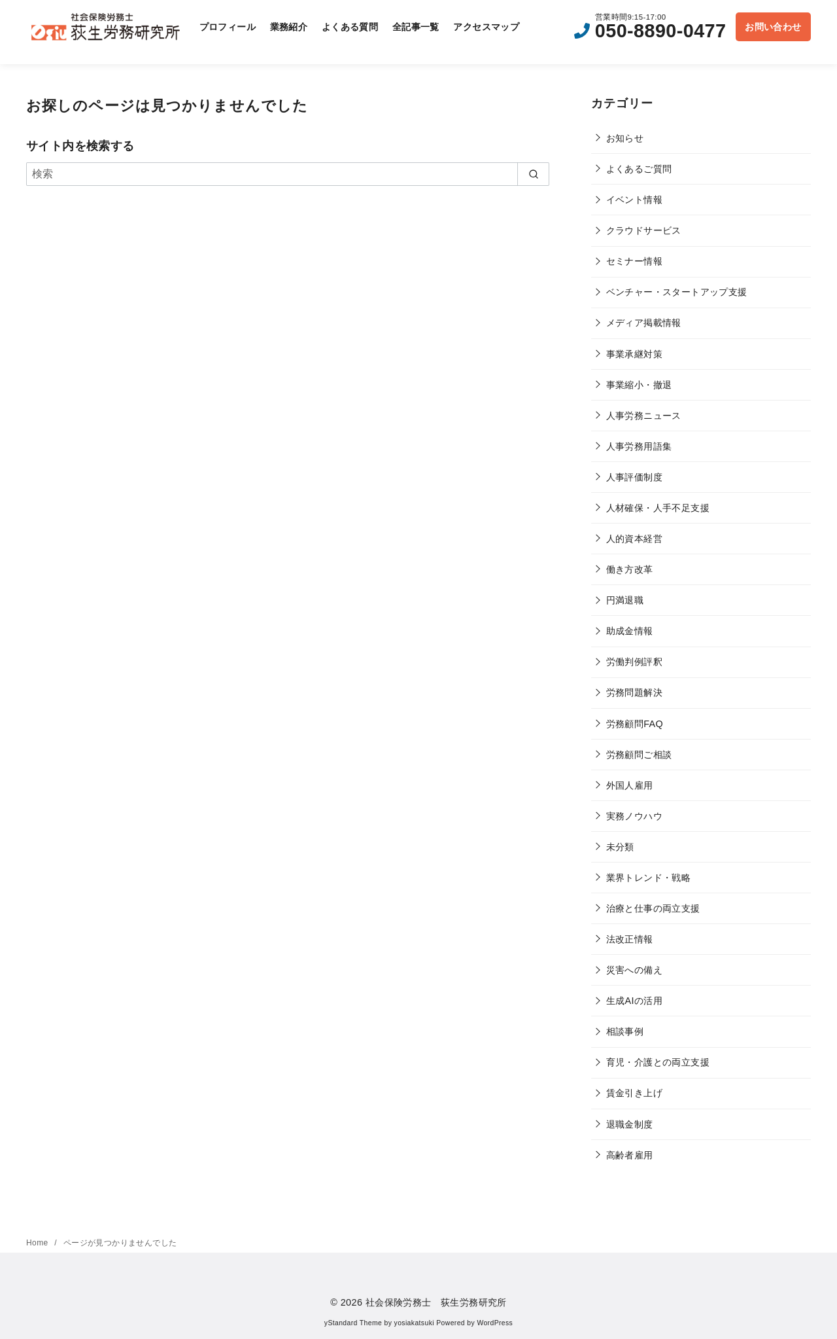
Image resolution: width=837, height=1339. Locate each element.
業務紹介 (289, 27)
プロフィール (227, 27)
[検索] (287, 174)
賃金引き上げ (634, 1093)
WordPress (495, 1323)
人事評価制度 (634, 477)
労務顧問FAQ (635, 724)
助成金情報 (629, 631)
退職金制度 (629, 1124)
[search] (533, 174)
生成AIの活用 (634, 1000)
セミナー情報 (634, 261)
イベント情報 (634, 199)
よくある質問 (350, 27)
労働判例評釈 (634, 661)
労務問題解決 (634, 692)
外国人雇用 (629, 785)
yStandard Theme (353, 1323)
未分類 (620, 847)
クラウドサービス (643, 230)
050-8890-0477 (660, 30)
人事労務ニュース (643, 415)
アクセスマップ (486, 27)
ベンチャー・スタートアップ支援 (676, 292)
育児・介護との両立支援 (657, 1062)
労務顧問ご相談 (639, 754)
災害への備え (634, 970)
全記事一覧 (415, 27)
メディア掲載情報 (643, 322)
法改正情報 (629, 939)
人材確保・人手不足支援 (657, 508)
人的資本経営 (634, 538)
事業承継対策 (634, 354)
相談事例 (625, 1031)
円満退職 (625, 600)
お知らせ (625, 138)
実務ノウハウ (634, 816)
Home (38, 1242)
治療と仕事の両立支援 (653, 908)
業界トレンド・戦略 (648, 877)
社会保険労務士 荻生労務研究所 (436, 1302)
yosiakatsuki (414, 1323)
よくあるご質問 (639, 169)
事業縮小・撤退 (639, 385)
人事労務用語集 (639, 446)
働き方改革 (629, 569)
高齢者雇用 (629, 1155)
